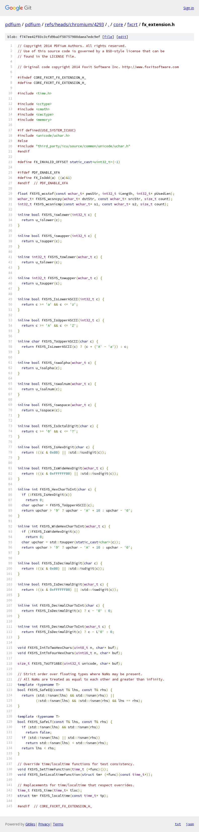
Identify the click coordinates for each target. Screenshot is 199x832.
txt (178, 824)
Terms (58, 824)
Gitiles (30, 824)
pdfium (13, 24)
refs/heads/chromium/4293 (74, 24)
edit (122, 37)
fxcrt (132, 24)
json (190, 824)
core (118, 24)
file (108, 37)
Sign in (188, 8)
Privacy (44, 824)
